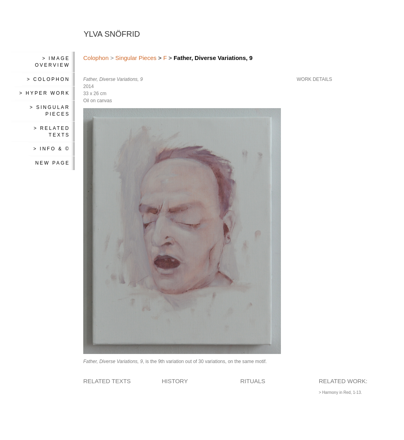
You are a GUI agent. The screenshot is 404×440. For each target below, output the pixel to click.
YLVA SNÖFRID (112, 34)
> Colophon (48, 79)
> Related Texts (52, 131)
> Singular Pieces (50, 111)
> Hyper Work (44, 93)
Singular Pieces (135, 57)
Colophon (95, 57)
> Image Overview (52, 62)
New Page (52, 163)
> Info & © (51, 149)
